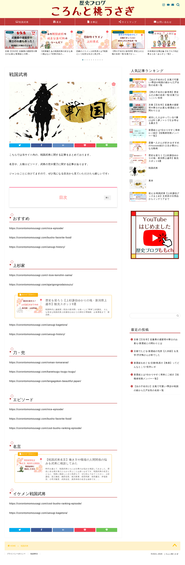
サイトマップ (128, 22)
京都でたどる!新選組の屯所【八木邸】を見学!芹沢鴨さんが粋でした (156, 353)
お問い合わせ (163, 22)
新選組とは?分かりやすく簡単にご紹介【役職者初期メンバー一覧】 (156, 376)
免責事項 (34, 561)
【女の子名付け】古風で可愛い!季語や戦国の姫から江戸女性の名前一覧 (156, 388)
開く (107, 197)
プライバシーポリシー (16, 561)
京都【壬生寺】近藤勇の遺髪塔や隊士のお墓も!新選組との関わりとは (156, 341)
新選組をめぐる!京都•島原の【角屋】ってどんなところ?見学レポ (156, 365)
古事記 (92, 22)
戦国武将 (22, 22)
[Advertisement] (155, 286)
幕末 (57, 22)
